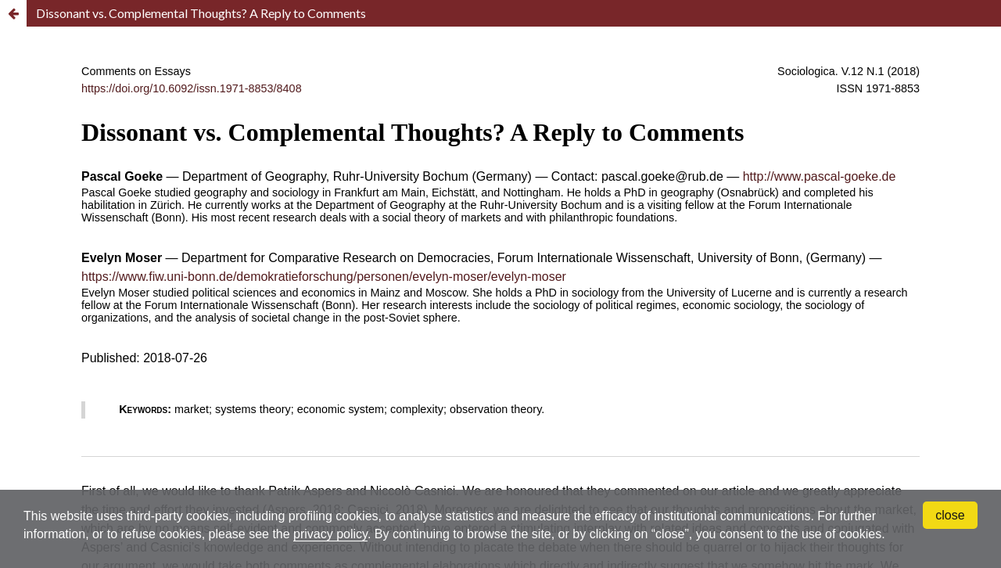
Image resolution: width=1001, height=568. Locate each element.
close (949, 515)
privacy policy (330, 534)
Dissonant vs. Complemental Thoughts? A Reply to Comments (201, 12)
